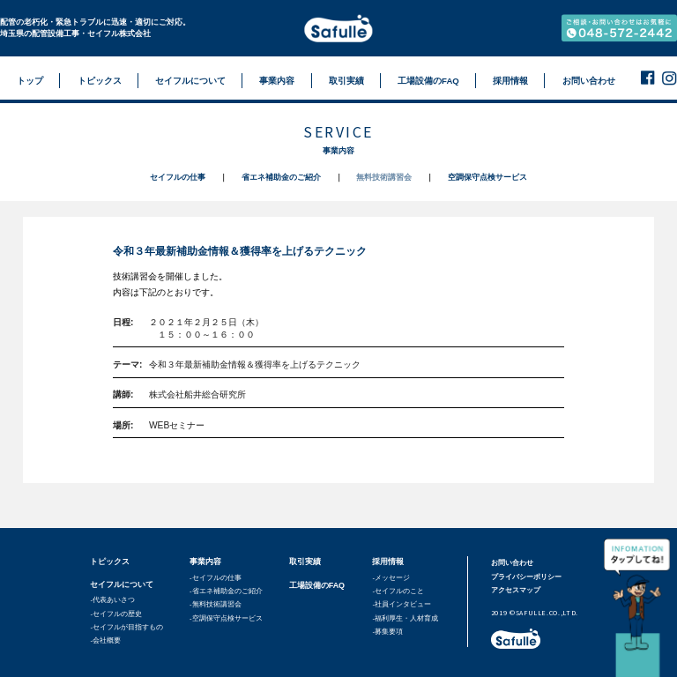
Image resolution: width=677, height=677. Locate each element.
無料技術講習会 (384, 177)
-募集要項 (387, 632)
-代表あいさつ (112, 600)
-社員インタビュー (401, 604)
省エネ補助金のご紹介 (281, 177)
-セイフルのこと (398, 591)
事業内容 (205, 561)
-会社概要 (105, 640)
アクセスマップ (515, 590)
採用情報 (388, 561)
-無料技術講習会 (216, 604)
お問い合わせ (512, 563)
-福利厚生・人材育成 (405, 618)
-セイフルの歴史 (116, 614)
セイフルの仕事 (177, 177)
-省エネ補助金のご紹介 (226, 591)
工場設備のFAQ (317, 585)
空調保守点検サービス (487, 177)
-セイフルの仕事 (216, 578)
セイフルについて (121, 584)
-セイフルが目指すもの (126, 627)
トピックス (110, 561)
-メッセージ (391, 578)
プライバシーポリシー (526, 577)
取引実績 (305, 561)
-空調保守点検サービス (226, 618)
